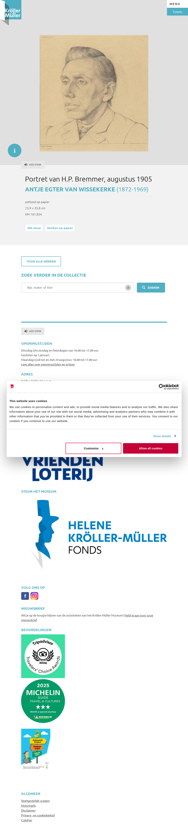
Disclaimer (28, 810)
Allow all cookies (151, 448)
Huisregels (28, 805)
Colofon (26, 820)
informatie (12, 148)
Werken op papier (60, 228)
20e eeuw (34, 228)
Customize (93, 448)
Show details (162, 436)
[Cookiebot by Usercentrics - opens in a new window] (162, 387)
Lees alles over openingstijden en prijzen (48, 364)
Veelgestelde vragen (35, 800)
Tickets (177, 12)
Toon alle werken (41, 261)
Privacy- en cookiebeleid (38, 815)
